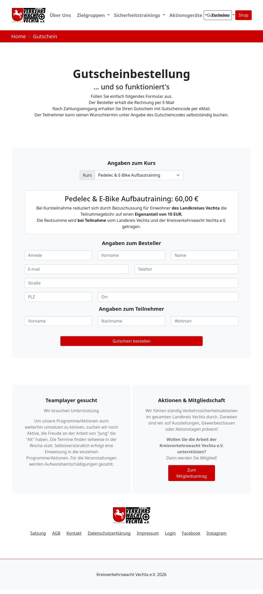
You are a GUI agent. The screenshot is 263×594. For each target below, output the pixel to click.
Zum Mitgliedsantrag (191, 473)
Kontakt (74, 533)
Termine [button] (221, 15)
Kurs (87, 175)
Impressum (148, 533)
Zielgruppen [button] (91, 15)
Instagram (216, 533)
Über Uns (60, 15)
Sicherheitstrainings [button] (138, 15)
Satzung (38, 533)
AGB (56, 533)
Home (18, 36)
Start (33, 15)
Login (170, 533)
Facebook (191, 533)
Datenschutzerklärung (109, 533)
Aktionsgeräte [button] (186, 15)
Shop (243, 15)
